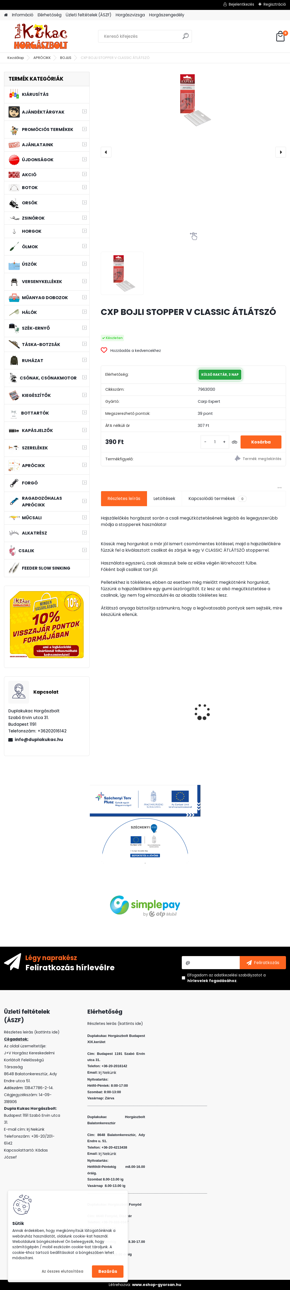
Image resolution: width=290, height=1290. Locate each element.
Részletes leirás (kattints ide (31, 1032)
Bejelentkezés (241, 4)
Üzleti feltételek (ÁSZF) (88, 15)
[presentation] (106, 152)
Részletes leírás (123, 498)
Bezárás (107, 1271)
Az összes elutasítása (62, 1271)
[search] (186, 38)
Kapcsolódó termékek (217, 498)
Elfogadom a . (226, 977)
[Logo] (41, 36)
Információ (22, 15)
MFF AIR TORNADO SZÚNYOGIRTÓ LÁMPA (189, 707)
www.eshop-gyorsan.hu (156, 1284)
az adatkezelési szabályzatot (235, 975)
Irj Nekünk (35, 1129)
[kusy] (215, 442)
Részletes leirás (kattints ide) (115, 1023)
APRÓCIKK (42, 57)
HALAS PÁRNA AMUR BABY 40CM (250, 699)
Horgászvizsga (130, 15)
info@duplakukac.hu (39, 739)
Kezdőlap (15, 57)
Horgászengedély (166, 15)
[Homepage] (6, 15)
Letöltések (164, 498)
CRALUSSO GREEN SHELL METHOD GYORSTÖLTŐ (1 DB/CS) (130, 708)
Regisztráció (275, 4)
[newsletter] (263, 962)
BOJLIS (65, 57)
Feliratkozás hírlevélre (70, 967)
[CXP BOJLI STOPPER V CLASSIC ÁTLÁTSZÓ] (193, 100)
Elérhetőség (49, 15)
